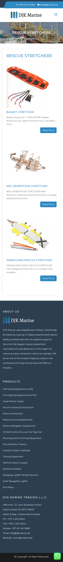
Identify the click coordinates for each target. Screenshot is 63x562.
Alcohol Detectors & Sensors (18, 407)
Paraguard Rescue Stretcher (29, 260)
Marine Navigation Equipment (19, 425)
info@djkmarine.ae (47, 5)
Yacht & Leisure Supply (15, 462)
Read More (48, 130)
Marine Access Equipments (17, 419)
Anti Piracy (8, 487)
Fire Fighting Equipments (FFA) (20, 395)
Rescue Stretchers (13, 413)
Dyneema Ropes (12, 468)
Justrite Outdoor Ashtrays (16, 450)
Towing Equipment (13, 456)
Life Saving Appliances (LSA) (18, 389)
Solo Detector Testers (14, 444)
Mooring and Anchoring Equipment (22, 438)
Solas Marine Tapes (13, 401)
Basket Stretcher (20, 112)
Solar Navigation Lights (15, 481)
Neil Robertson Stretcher (26, 186)
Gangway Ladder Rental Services (20, 475)
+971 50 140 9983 (26, 5)
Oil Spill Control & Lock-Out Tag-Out (22, 432)
